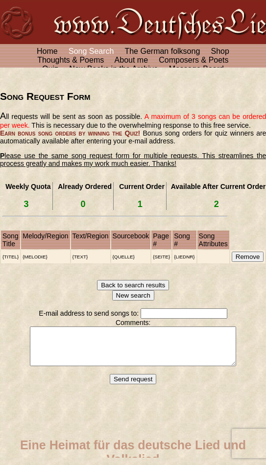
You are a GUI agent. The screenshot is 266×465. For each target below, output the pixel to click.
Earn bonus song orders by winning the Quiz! (70, 133)
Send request (133, 386)
